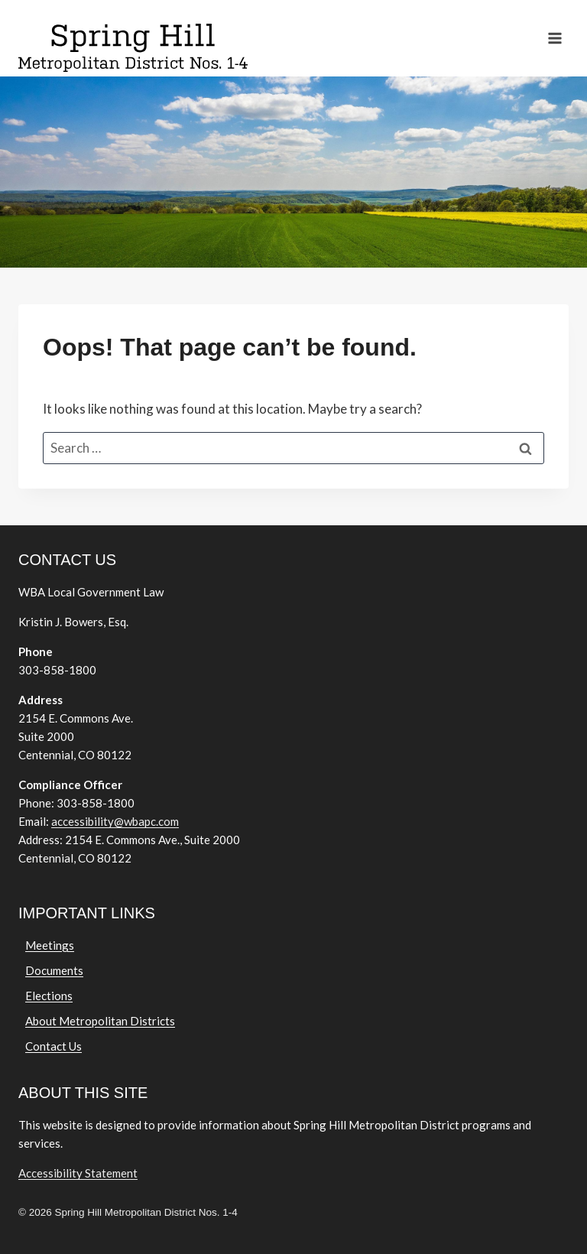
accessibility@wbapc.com (115, 821)
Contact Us (53, 1046)
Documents (54, 970)
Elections (49, 995)
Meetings (49, 945)
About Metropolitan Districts (100, 1021)
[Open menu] (554, 38)
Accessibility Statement (78, 1173)
